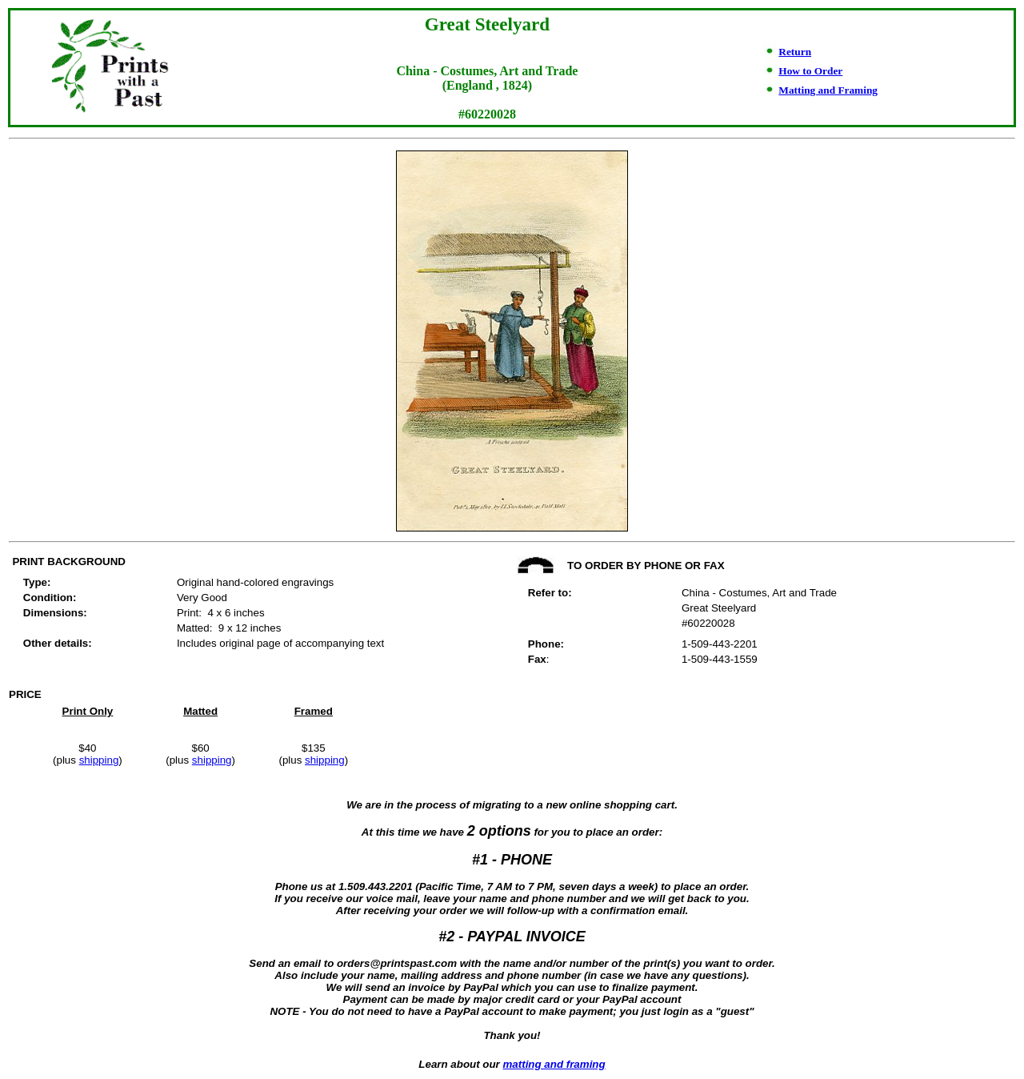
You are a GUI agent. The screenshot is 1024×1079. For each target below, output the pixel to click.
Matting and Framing (828, 90)
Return (794, 52)
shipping (99, 760)
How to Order (810, 71)
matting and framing (554, 1064)
